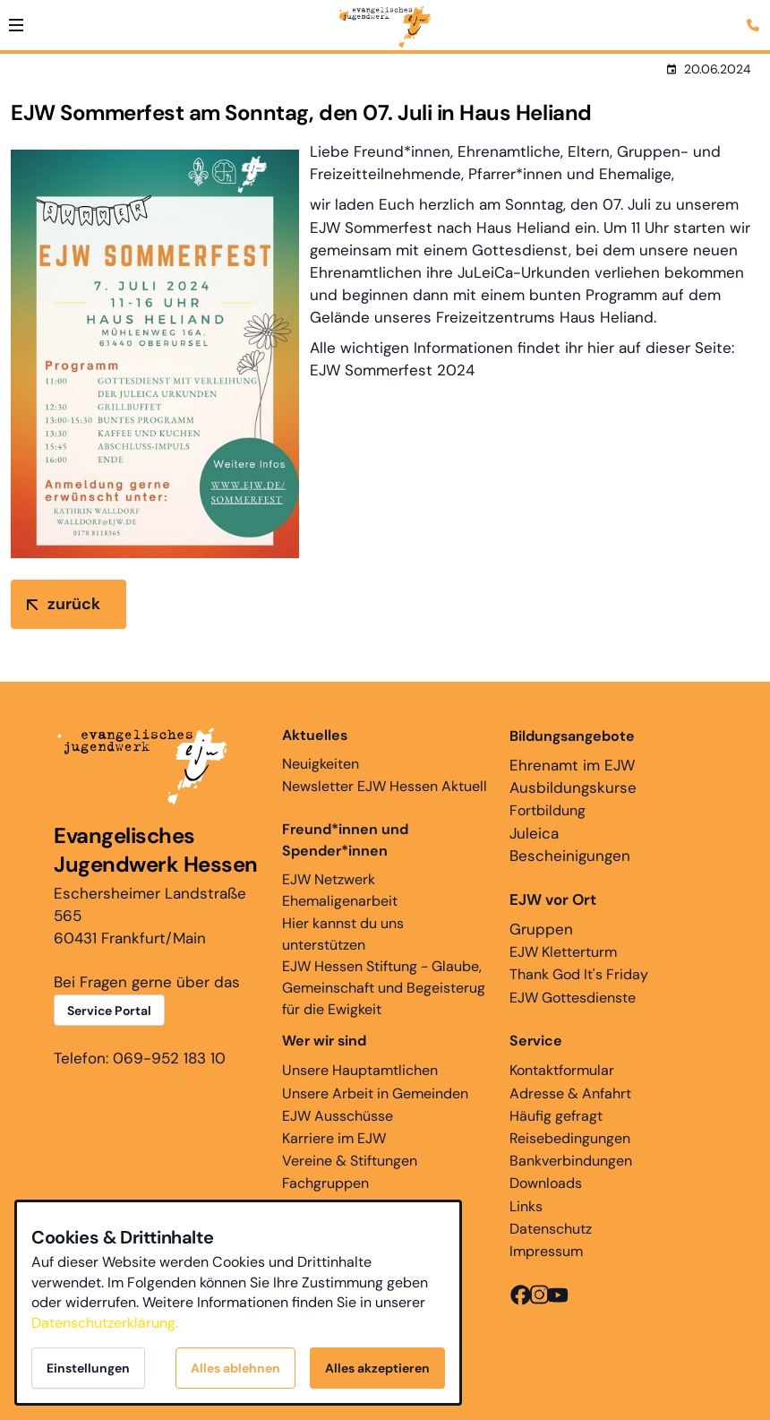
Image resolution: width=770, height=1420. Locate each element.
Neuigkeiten (320, 749)
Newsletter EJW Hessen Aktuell (384, 786)
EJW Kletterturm (563, 951)
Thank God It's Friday (578, 974)
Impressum (546, 1251)
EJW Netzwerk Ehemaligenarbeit (340, 890)
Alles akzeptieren (377, 1368)
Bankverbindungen (570, 1160)
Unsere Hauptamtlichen (360, 1070)
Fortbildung (547, 810)
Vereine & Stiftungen (349, 1160)
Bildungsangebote (572, 736)
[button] (16, 25)
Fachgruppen (325, 1183)
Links (526, 1206)
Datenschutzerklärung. (104, 1322)
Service (535, 1040)
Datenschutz (550, 1228)
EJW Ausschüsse (337, 1115)
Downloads (545, 1183)
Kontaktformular (561, 1070)
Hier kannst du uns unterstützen (343, 934)
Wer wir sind (324, 1040)
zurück (73, 604)
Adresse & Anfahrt (570, 1093)
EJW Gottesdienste (572, 997)
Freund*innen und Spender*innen (345, 840)
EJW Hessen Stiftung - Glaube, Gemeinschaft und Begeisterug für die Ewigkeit (383, 988)
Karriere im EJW (334, 1138)
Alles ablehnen (235, 1368)
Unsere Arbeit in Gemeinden (375, 1093)
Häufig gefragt (556, 1115)
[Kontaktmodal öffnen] (755, 14)
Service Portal (109, 1011)
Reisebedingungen (569, 1138)
